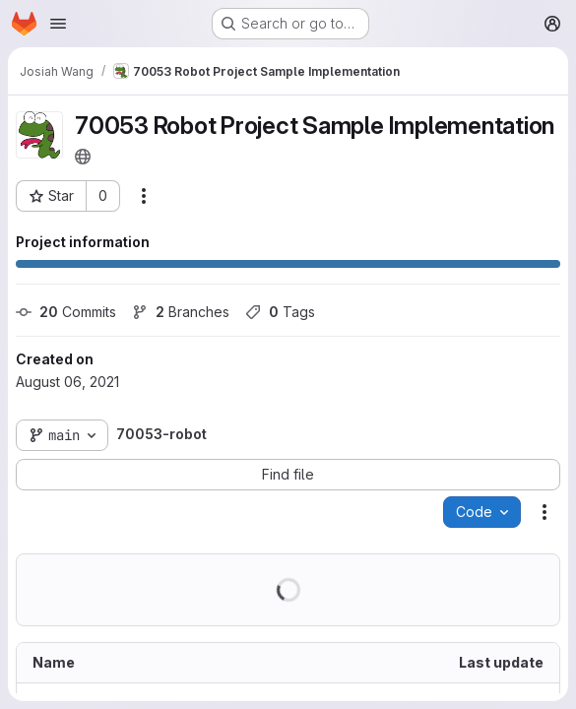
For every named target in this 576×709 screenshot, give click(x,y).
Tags (280, 311)
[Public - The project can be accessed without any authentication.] (83, 156)
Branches (180, 311)
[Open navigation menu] (58, 23)
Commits (66, 311)
